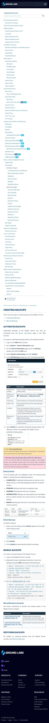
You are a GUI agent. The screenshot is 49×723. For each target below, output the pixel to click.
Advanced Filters (10, 138)
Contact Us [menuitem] (21, 685)
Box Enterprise (12, 195)
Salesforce (11, 214)
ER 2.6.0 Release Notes (11, 20)
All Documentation (7, 305)
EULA (15, 720)
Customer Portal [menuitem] (40, 685)
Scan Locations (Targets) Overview (14, 160)
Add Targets (8, 165)
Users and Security (9, 234)
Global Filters (9, 113)
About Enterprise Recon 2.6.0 (14, 31)
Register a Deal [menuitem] (6, 697)
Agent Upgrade (9, 86)
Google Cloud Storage (14, 206)
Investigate (8, 127)
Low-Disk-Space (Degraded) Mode (15, 283)
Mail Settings (9, 267)
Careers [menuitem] (20, 682)
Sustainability (24, 720)
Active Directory (10, 245)
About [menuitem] (20, 680)
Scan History (9, 119)
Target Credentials (10, 226)
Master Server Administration (12, 269)
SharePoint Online (13, 217)
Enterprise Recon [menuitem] (6, 680)
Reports (7, 130)
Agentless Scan (9, 105)
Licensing (8, 34)
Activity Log (8, 258)
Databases (11, 176)
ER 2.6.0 (15, 305)
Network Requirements (12, 39)
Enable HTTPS (9, 275)
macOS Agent (10, 72)
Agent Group (9, 80)
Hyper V (8, 294)
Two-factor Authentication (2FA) (14, 253)
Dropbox (10, 198)
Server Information (10, 261)
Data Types (9, 99)
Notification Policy (10, 264)
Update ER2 (8, 53)
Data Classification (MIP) (12, 140)
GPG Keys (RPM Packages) (13, 278)
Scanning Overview (10, 89)
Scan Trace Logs (10, 116)
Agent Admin (9, 83)
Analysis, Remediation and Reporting (15, 121)
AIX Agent (9, 64)
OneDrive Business (13, 209)
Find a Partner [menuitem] (5, 699)
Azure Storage (12, 192)
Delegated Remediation (13, 135)
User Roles (8, 242)
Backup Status (27, 620)
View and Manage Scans (13, 94)
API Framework (9, 154)
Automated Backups (13, 318)
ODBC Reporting (10, 157)
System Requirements (11, 36)
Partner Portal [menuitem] (5, 704)
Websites (10, 181)
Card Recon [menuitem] (5, 682)
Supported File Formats (12, 42)
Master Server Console (12, 272)
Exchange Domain (13, 220)
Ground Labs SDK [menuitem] (6, 685)
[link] (10, 4)
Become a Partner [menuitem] (7, 702)
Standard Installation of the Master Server (17, 47)
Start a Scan (8, 91)
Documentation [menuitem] (40, 682)
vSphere (8, 288)
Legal (10, 720)
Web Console (9, 50)
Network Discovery (10, 231)
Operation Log (9, 151)
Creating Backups (10, 56)
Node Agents (8, 58)
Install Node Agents (11, 61)
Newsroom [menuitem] (21, 687)
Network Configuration (10, 228)
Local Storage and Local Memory (17, 170)
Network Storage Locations (16, 173)
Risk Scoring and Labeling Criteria (16, 149)
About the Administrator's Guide (13, 26)
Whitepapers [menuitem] (38, 704)
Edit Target (8, 223)
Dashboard (8, 124)
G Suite (10, 203)
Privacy (3, 720)
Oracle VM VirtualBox (12, 291)
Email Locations (12, 179)
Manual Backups (11, 321)
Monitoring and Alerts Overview (13, 256)
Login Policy (8, 247)
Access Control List (11, 250)
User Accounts (9, 239)
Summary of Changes (11, 23)
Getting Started (8, 28)
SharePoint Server (13, 184)
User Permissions (10, 236)
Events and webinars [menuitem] (40, 699)
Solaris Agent (10, 75)
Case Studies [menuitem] (38, 702)
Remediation (9, 132)
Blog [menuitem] (35, 697)
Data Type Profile (10, 97)
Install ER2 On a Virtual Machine (14, 286)
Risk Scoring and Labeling (13, 146)
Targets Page (9, 162)
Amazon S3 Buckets (14, 190)
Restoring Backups (10, 280)
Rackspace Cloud (13, 212)
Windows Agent (11, 78)
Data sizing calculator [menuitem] (41, 709)
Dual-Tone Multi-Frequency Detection (16, 110)
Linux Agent (10, 69)
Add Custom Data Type (13, 102)
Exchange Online (13, 201)
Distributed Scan (10, 108)
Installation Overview (10, 45)
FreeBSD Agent (11, 67)
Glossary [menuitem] (37, 706)
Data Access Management (13, 143)
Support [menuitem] (37, 680)
